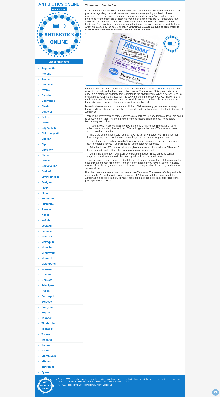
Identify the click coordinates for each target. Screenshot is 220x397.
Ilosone (46, 209)
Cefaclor (47, 111)
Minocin (47, 247)
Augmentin (49, 68)
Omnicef (47, 280)
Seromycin (48, 296)
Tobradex (48, 328)
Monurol (47, 258)
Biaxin (46, 106)
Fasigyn (47, 182)
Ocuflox (47, 274)
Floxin (45, 193)
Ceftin (45, 117)
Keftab (46, 220)
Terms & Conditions (81, 385)
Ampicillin (48, 84)
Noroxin (47, 269)
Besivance (48, 100)
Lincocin (47, 231)
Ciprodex (47, 149)
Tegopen (47, 317)
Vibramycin (49, 355)
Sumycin (47, 307)
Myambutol (49, 263)
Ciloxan (46, 138)
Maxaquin (48, 242)
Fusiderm (48, 204)
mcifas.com (79, 379)
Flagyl (45, 187)
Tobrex (46, 334)
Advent (46, 73)
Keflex (46, 214)
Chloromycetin (51, 133)
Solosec (47, 301)
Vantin (46, 350)
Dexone (46, 160)
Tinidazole (48, 323)
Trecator (47, 339)
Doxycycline (49, 166)
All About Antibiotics (64, 385)
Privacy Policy (96, 385)
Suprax (46, 312)
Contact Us (107, 385)
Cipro (45, 144)
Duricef (46, 171)
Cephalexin (49, 128)
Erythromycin (50, 176)
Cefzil (45, 122)
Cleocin (46, 155)
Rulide (46, 290)
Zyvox (45, 372)
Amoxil (46, 79)
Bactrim (47, 95)
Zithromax (48, 366)
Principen (48, 285)
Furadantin (48, 198)
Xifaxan (46, 361)
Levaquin (47, 225)
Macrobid (48, 236)
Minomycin (49, 252)
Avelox (46, 90)
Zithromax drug (162, 88)
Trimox (46, 345)
